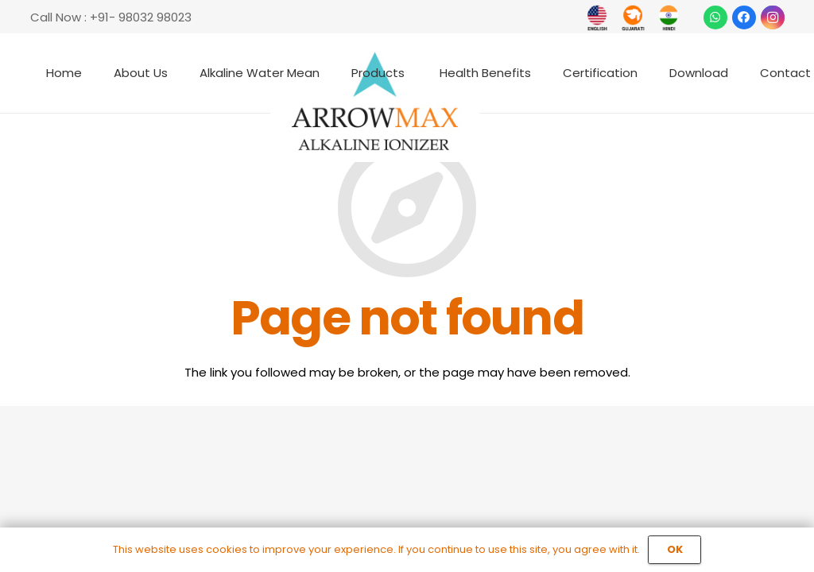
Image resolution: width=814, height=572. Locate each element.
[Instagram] (773, 17)
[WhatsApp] (715, 17)
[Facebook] (744, 17)
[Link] (597, 18)
